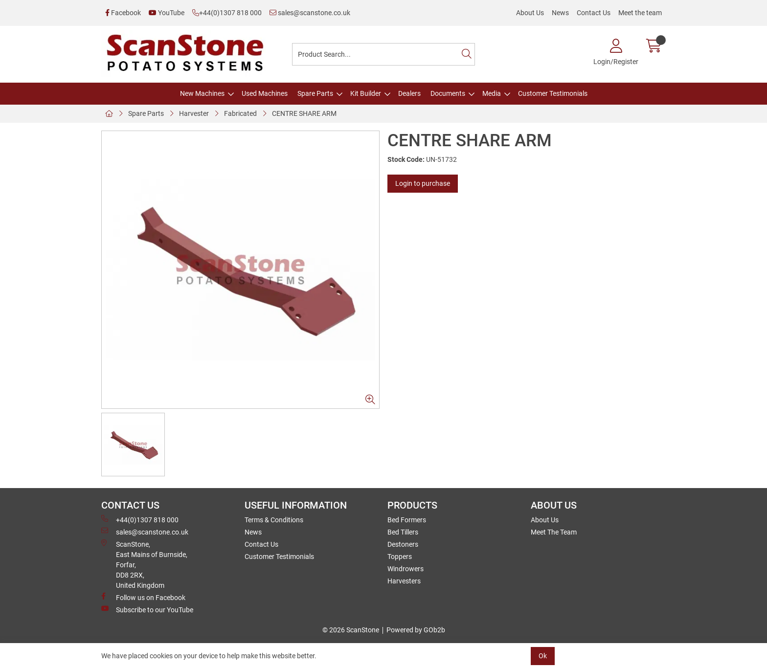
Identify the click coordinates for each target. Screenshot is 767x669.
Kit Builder (365, 93)
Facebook (123, 13)
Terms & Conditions (274, 520)
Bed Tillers (402, 532)
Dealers (409, 93)
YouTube (166, 13)
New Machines (202, 93)
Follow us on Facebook (143, 597)
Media (491, 93)
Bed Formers (406, 520)
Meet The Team (554, 532)
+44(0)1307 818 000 (227, 13)
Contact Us (593, 13)
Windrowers (405, 569)
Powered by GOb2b (415, 630)
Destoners (402, 544)
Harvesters (404, 581)
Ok (543, 656)
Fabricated (240, 113)
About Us (530, 13)
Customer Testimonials (552, 93)
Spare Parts (315, 93)
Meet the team (640, 13)
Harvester (194, 113)
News (560, 13)
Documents (447, 93)
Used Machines (265, 93)
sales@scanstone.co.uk (310, 13)
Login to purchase (422, 183)
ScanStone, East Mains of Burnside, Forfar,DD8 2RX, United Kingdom (144, 564)
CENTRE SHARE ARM (304, 113)
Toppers (399, 556)
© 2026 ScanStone (350, 630)
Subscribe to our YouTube (147, 609)
